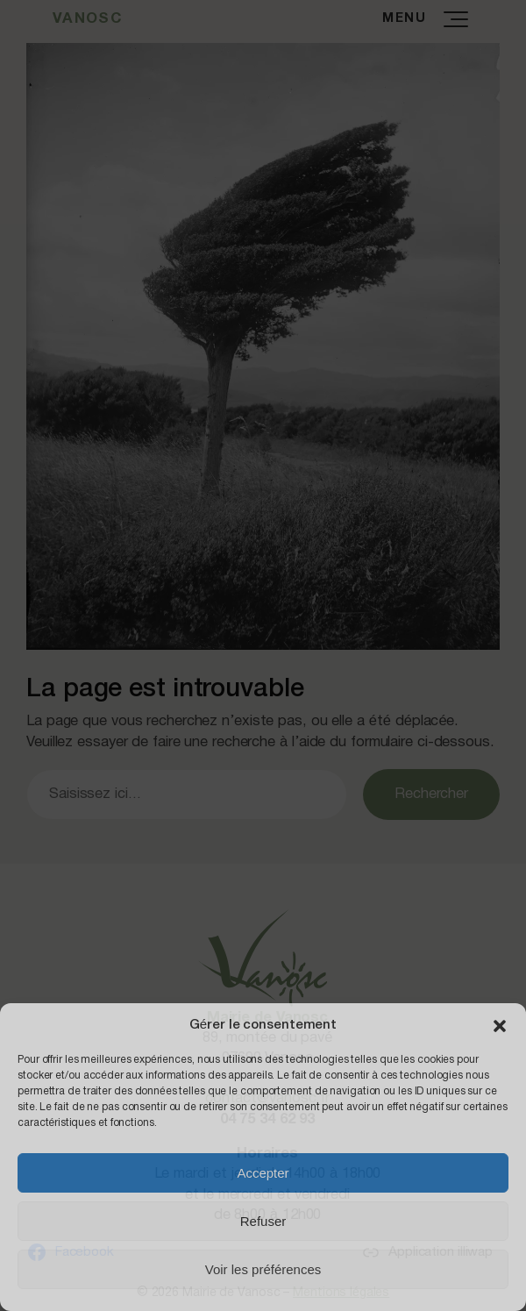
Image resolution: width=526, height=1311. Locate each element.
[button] (499, 1026)
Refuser (263, 1221)
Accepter (262, 1172)
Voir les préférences (263, 1269)
